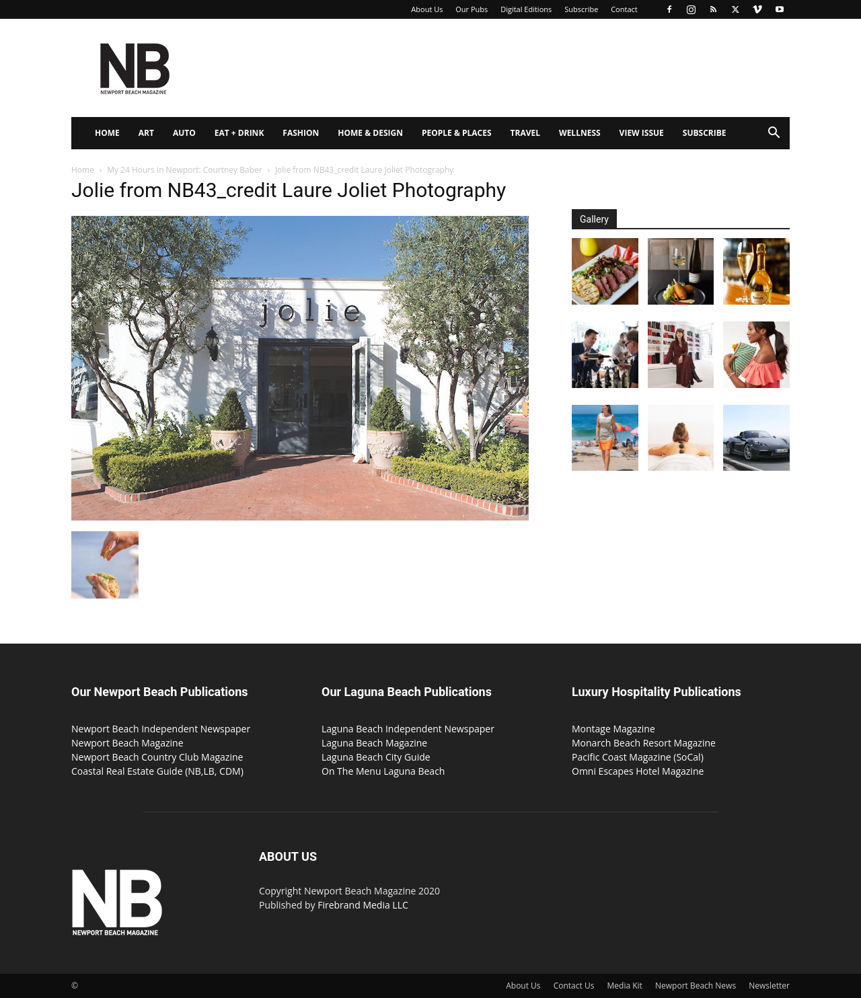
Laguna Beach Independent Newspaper (408, 728)
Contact (624, 9)
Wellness (580, 133)
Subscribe (581, 9)
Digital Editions (526, 9)
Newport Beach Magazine (127, 742)
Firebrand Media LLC (362, 904)
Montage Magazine (613, 728)
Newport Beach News (695, 985)
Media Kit (624, 985)
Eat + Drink (239, 133)
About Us (427, 9)
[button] (773, 134)
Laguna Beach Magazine (374, 742)
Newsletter (769, 985)
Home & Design (370, 133)
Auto (184, 133)
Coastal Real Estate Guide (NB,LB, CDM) (157, 771)
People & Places (457, 133)
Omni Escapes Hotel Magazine (638, 771)
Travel (525, 133)
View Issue (642, 133)
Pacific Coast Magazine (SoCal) (638, 757)
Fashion (301, 133)
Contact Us (574, 985)
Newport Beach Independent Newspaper (160, 728)
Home (107, 133)
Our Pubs (471, 9)
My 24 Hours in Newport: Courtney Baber (184, 170)
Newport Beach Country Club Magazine (157, 757)
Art (146, 133)
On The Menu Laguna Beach (383, 771)
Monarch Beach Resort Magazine (644, 742)
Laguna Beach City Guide (376, 757)
